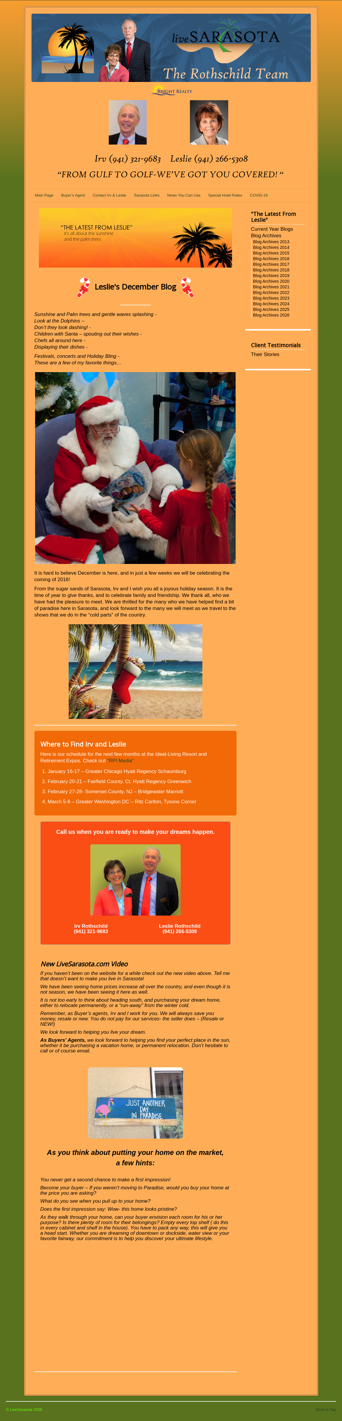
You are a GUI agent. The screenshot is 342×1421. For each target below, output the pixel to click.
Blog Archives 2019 (271, 275)
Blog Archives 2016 (271, 258)
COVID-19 (259, 195)
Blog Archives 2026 (271, 315)
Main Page (44, 195)
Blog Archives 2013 (271, 241)
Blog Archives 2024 (271, 303)
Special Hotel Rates (225, 195)
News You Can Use (184, 195)
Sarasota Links (147, 195)
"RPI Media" (120, 761)
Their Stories (265, 354)
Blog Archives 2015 (271, 253)
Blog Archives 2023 (271, 298)
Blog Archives (266, 235)
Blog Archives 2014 (271, 247)
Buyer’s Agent (73, 195)
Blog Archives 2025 (271, 309)
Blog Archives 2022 (271, 292)
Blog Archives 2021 (271, 286)
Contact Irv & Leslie (109, 195)
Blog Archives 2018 (271, 270)
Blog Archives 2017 (271, 264)
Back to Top (326, 1409)
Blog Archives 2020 (271, 281)
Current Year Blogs (272, 229)
